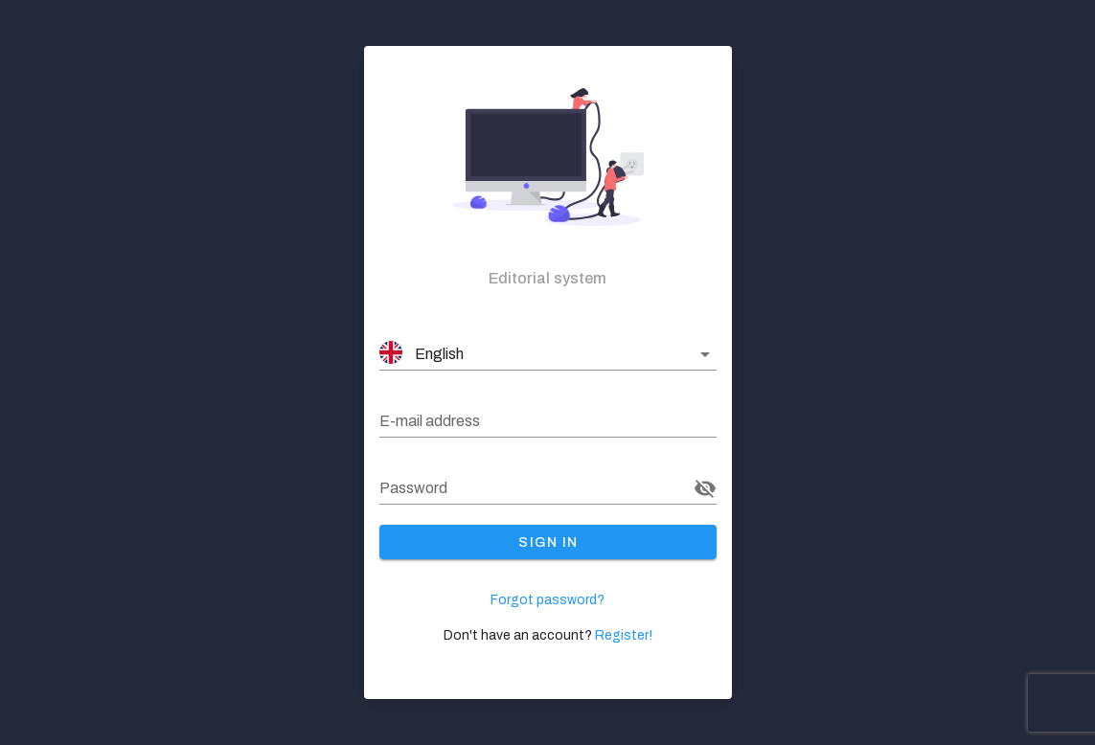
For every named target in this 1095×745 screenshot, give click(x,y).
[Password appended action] (705, 488)
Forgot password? (547, 600)
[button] (548, 354)
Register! (623, 635)
